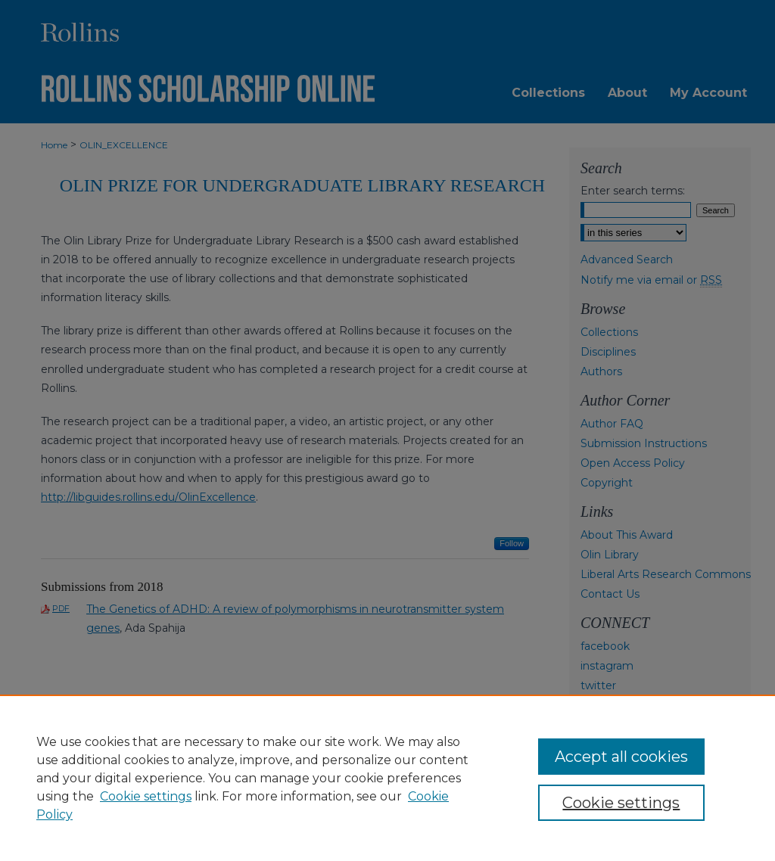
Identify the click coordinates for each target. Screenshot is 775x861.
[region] (387, 778)
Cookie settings (145, 796)
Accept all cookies (621, 757)
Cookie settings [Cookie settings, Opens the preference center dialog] (621, 803)
